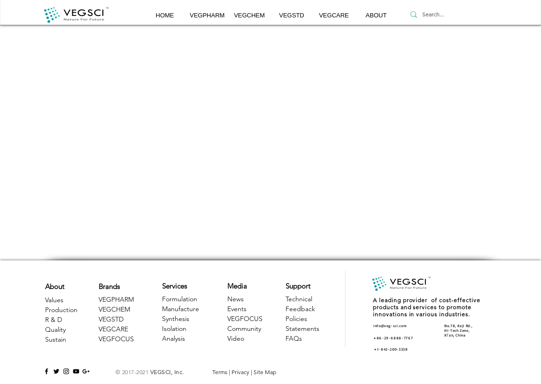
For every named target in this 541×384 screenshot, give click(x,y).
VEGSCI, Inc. (167, 372)
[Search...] (451, 15)
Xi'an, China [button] (455, 335)
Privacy (240, 372)
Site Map (265, 372)
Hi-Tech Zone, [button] (457, 330)
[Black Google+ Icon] (86, 371)
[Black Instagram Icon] (66, 371)
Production (61, 310)
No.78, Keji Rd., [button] (458, 325)
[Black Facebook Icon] (46, 371)
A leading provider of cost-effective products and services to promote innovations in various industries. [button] (426, 307)
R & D (53, 319)
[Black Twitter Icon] (56, 371)
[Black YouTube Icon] (76, 371)
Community (244, 328)
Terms (219, 372)
